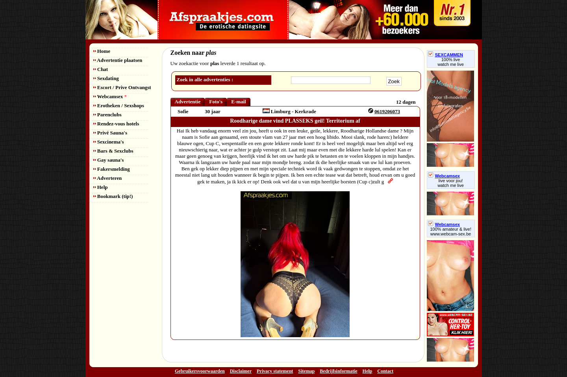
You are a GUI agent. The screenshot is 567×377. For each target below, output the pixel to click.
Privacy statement (275, 371)
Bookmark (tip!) (113, 196)
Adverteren (107, 178)
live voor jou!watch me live (450, 183)
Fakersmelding (111, 169)
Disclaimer (241, 371)
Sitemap (306, 371)
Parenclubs (107, 115)
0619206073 (387, 111)
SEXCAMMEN (445, 54)
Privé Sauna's (110, 133)
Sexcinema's (108, 142)
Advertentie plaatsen (118, 60)
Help (100, 187)
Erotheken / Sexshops (118, 105)
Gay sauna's (108, 160)
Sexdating (106, 78)
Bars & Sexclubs (113, 151)
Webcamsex (110, 96)
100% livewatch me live (450, 62)
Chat (100, 69)
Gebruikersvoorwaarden (200, 371)
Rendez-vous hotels (116, 124)
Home (101, 51)
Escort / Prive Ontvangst (122, 87)
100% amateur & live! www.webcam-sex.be (450, 231)
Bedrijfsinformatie (338, 371)
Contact (385, 371)
